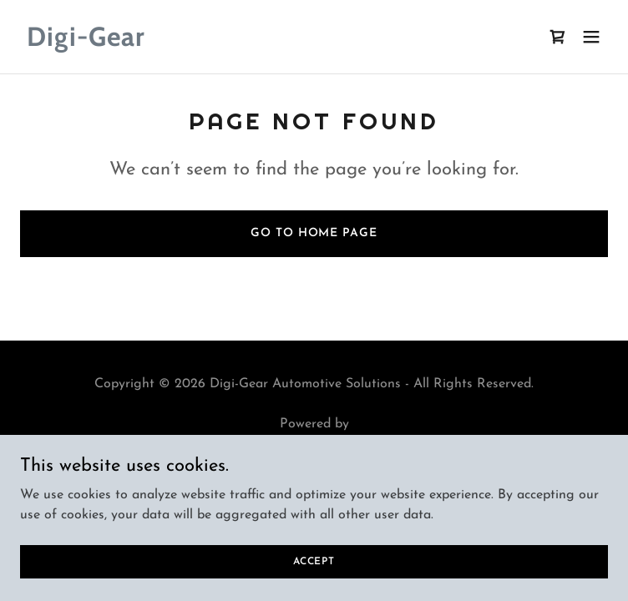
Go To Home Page (314, 233)
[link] (226, 42)
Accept (314, 584)
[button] (591, 36)
